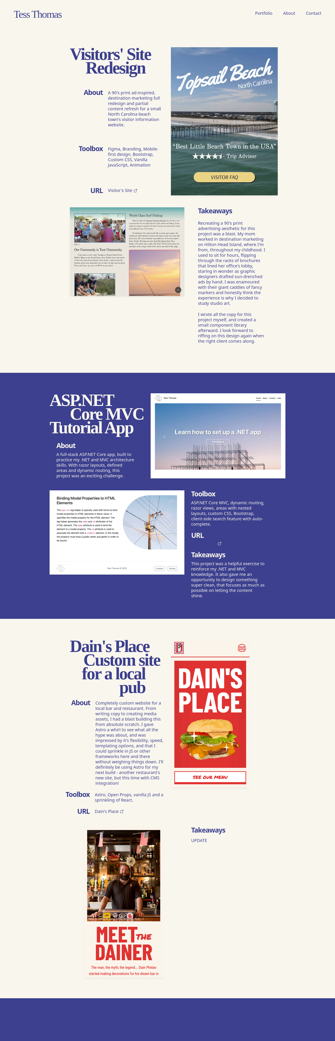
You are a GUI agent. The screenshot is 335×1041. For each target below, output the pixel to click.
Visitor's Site (123, 190)
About (289, 13)
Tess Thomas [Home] (38, 14)
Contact (313, 13)
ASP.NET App (206, 543)
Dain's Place (109, 811)
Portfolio (263, 13)
